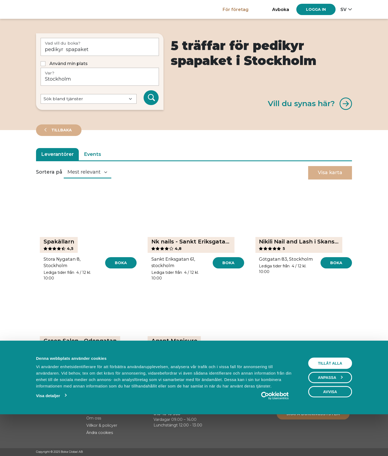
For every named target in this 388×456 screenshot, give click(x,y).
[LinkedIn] (349, 452)
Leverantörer (57, 154)
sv (343, 9)
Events (92, 154)
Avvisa (330, 428)
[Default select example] (88, 99)
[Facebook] (329, 452)
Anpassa (330, 414)
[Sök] (151, 97)
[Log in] (316, 9)
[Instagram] (339, 452)
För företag (235, 9)
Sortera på (49, 172)
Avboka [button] (280, 9)
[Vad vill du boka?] (100, 47)
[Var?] (100, 76)
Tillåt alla (330, 400)
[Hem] (54, 9)
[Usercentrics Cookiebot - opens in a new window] (274, 433)
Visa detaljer (48, 432)
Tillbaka (61, 130)
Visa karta (330, 172)
